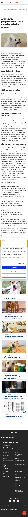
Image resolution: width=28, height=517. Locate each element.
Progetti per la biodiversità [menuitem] (18, 462)
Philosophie (4, 13)
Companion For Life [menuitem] (19, 460)
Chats (2, 15)
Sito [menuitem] (16, 474)
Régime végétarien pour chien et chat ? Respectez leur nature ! (13, 356)
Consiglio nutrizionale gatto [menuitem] (8, 461)
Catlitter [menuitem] (5, 458)
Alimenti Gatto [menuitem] (6, 455)
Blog (5, 9)
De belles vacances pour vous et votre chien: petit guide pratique (13, 317)
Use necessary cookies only (14, 275)
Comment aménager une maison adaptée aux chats (13, 337)
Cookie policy (17, 258)
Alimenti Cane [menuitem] (6, 457)
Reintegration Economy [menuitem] (18, 455)
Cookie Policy (13, 509)
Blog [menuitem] (4, 473)
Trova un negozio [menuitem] (19, 487)
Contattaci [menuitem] (17, 485)
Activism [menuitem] (17, 458)
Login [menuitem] (16, 479)
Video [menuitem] (4, 475)
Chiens (11, 13)
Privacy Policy (5, 509)
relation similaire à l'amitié (10, 107)
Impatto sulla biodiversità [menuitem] (6, 466)
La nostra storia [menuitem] (19, 457)
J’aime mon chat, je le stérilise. (13, 416)
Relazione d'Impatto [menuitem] (20, 464)
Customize (14, 271)
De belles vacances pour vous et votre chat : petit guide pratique (13, 397)
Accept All (14, 267)
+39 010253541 (6, 447)
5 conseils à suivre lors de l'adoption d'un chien (11, 297)
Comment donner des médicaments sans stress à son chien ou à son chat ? (13, 377)
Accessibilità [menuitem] (5, 468)
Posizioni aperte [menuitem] (19, 491)
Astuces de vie (20, 13)
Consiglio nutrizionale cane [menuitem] (8, 463)
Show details (20, 263)
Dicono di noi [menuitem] (6, 476)
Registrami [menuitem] (17, 480)
